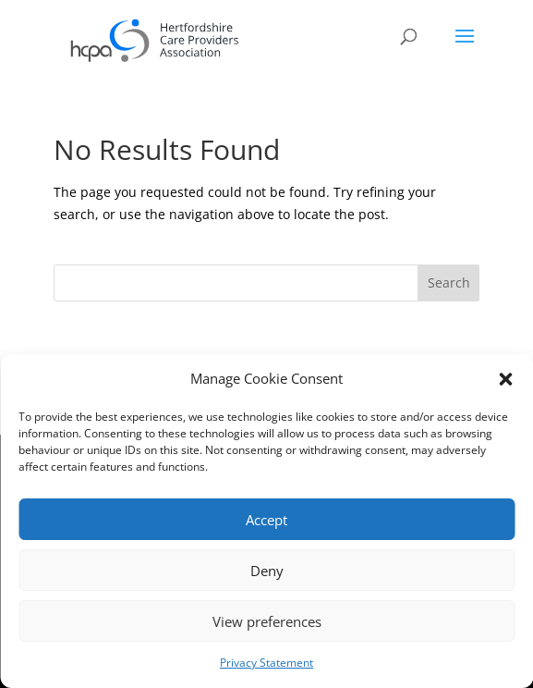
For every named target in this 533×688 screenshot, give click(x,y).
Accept (266, 519)
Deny (267, 570)
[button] (505, 379)
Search (449, 282)
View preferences (266, 621)
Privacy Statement (266, 662)
